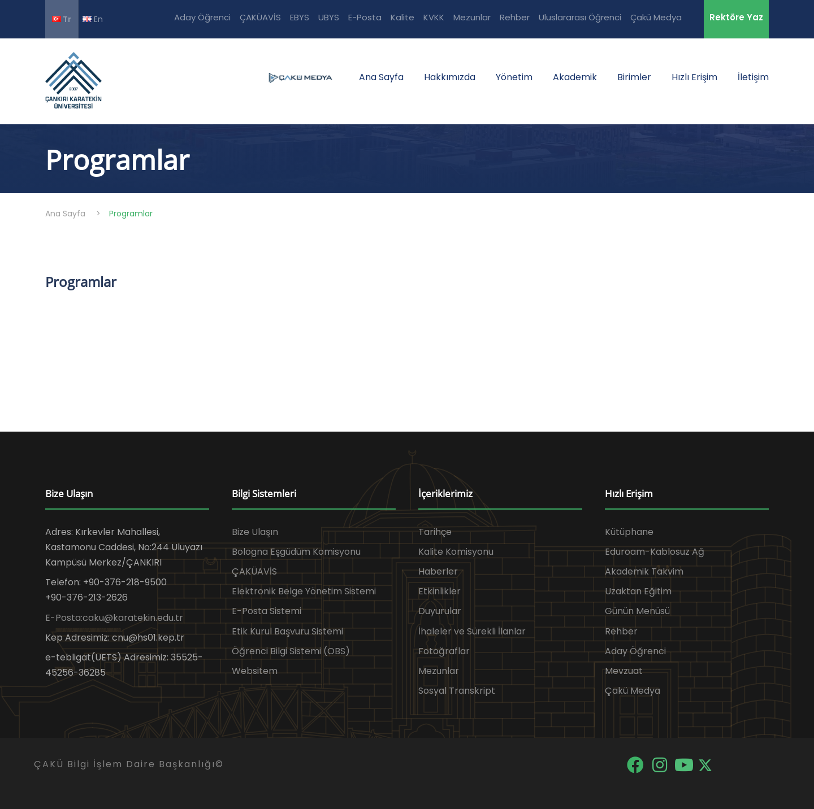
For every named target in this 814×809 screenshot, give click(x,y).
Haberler (438, 571)
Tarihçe (435, 531)
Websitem (255, 670)
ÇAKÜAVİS (260, 17)
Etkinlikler (439, 591)
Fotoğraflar (444, 651)
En (93, 19)
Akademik (575, 77)
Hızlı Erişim (694, 77)
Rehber (515, 17)
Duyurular (439, 610)
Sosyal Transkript (456, 690)
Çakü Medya (656, 17)
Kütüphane (629, 531)
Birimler (634, 77)
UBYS (328, 17)
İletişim (753, 77)
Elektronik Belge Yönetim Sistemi (304, 591)
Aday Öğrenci (202, 17)
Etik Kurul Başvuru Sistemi (287, 631)
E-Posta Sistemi (266, 610)
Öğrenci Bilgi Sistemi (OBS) (291, 651)
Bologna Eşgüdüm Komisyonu (296, 551)
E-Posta (365, 17)
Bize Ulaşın (255, 531)
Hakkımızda (449, 77)
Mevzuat (624, 670)
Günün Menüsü (637, 610)
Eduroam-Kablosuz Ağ (654, 551)
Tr (61, 19)
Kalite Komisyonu (455, 551)
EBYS (299, 17)
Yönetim (514, 77)
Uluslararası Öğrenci (580, 17)
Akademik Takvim (644, 571)
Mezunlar (472, 17)
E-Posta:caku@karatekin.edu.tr (114, 617)
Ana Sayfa (381, 77)
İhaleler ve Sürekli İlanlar (472, 631)
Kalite (402, 17)
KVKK (433, 17)
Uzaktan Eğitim (638, 591)
